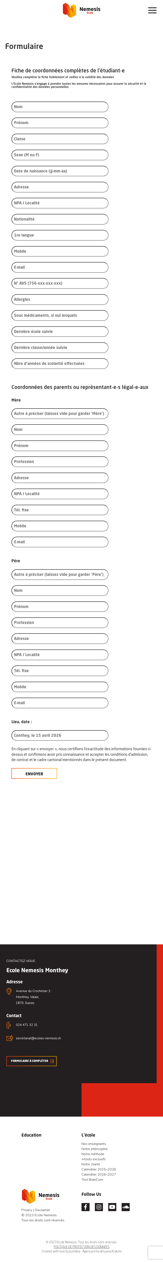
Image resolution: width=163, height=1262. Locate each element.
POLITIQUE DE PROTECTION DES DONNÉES (82, 1247)
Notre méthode (93, 1154)
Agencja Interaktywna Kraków (102, 1251)
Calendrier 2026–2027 (99, 1174)
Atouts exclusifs (94, 1159)
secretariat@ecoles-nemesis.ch (38, 1038)
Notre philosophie (95, 1149)
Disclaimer (42, 1210)
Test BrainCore (92, 1179)
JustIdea (74, 1251)
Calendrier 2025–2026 (99, 1169)
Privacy (26, 1210)
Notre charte (91, 1164)
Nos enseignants (94, 1144)
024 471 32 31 (27, 1025)
